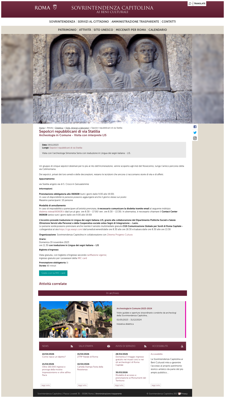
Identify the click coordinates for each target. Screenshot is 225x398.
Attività (85, 30)
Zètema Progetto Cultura (120, 234)
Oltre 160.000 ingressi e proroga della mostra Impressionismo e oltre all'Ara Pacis (56, 371)
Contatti (169, 21)
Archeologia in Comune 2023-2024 (134, 308)
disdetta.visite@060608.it (51, 211)
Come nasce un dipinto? (54, 356)
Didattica (59, 128)
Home (42, 128)
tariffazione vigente (96, 255)
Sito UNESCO (103, 30)
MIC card (82, 258)
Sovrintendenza (62, 21)
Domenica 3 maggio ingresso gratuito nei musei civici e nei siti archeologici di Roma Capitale (130, 360)
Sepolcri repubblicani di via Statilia (66, 147)
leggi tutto (46, 385)
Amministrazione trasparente (135, 21)
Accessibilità (156, 354)
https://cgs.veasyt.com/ (71, 229)
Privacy (184, 394)
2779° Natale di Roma (87, 356)
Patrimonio (67, 30)
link (183, 334)
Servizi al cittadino (93, 21)
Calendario (157, 30)
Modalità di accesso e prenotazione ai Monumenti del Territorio (131, 378)
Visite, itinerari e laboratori (77, 128)
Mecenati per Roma (131, 30)
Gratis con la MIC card (53, 273)
